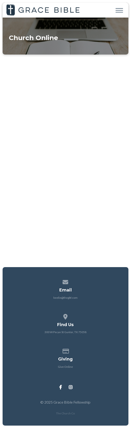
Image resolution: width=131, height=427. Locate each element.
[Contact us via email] (66, 281)
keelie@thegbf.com (65, 297)
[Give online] (66, 350)
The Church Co (65, 413)
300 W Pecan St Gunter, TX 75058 (65, 332)
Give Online (65, 366)
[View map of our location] (66, 316)
